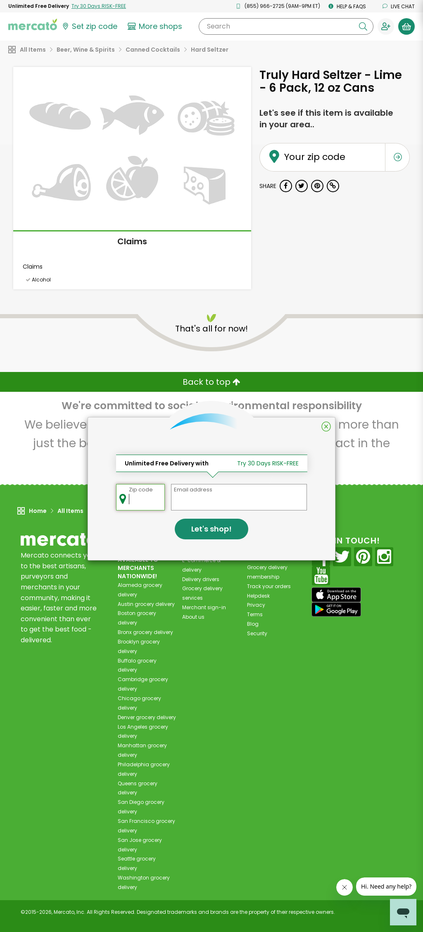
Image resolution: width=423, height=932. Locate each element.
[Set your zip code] (89, 26)
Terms (255, 614)
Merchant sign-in (204, 607)
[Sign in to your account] (386, 26)
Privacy (256, 604)
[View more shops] (156, 26)
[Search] (286, 26)
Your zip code (303, 147)
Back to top (211, 382)
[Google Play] (336, 609)
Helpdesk (258, 595)
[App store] (336, 594)
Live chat (399, 6)
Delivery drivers (200, 579)
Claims (132, 241)
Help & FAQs (347, 6)
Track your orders (269, 586)
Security (257, 633)
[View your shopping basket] (406, 26)
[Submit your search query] (363, 26)
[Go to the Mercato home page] (32, 24)
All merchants (199, 550)
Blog (253, 623)
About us (193, 616)
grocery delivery (146, 604)
